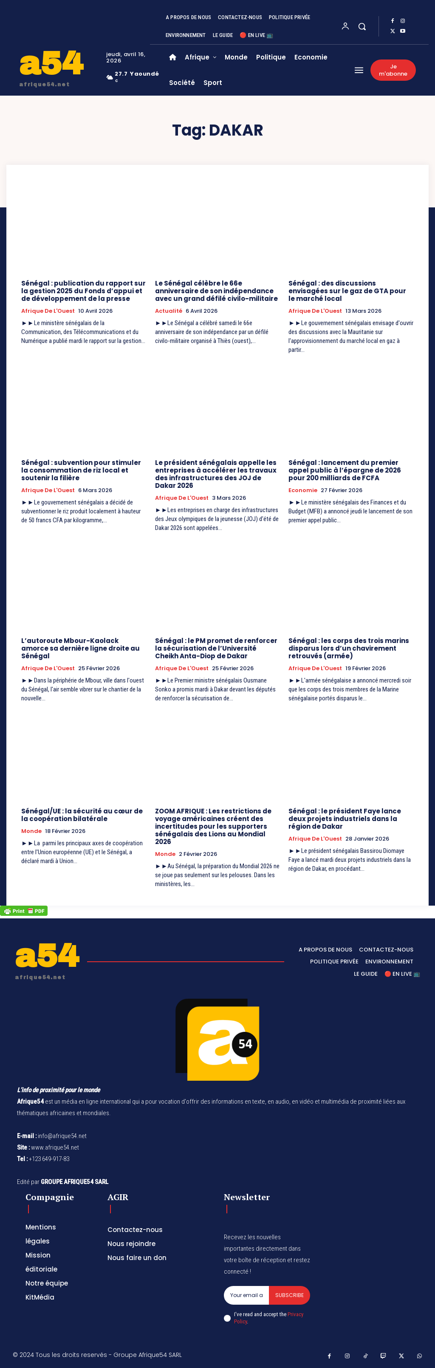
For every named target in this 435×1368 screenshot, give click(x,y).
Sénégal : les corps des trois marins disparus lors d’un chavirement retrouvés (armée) (348, 648)
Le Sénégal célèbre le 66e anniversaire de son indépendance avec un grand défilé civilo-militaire (216, 291)
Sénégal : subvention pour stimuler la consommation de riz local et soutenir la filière (81, 470)
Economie (302, 490)
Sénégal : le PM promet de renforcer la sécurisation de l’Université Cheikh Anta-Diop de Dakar (216, 648)
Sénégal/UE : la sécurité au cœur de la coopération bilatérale (82, 815)
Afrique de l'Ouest (48, 311)
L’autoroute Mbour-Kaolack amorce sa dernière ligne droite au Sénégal (80, 648)
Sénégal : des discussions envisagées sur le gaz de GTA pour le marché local (347, 291)
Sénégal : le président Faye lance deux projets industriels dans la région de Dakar (344, 819)
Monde (31, 831)
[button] (362, 26)
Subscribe (289, 1295)
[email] (246, 1295)
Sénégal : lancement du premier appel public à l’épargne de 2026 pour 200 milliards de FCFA (344, 470)
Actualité (168, 311)
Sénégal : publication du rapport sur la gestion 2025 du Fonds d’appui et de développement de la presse (83, 291)
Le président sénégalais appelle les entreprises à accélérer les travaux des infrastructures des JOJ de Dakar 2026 (216, 474)
